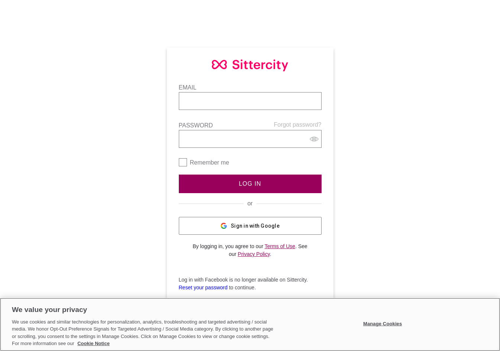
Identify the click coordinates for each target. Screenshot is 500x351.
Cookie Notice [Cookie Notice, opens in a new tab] (93, 343)
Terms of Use (280, 246)
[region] (250, 324)
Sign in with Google (250, 225)
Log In (250, 184)
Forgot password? (297, 124)
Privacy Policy (254, 254)
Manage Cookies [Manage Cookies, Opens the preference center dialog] (382, 323)
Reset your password (203, 287)
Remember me (209, 162)
